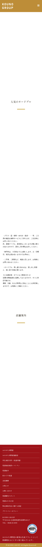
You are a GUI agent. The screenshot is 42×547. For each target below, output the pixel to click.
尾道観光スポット (8, 496)
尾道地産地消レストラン (11, 465)
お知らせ (5, 486)
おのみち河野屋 (7, 450)
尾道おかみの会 (7, 501)
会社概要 (5, 481)
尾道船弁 (5, 470)
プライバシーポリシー (10, 511)
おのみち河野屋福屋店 (10, 455)
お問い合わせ (7, 491)
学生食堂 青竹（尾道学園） (12, 460)
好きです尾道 (7, 475)
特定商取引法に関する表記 (11, 506)
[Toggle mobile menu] (38, 5)
